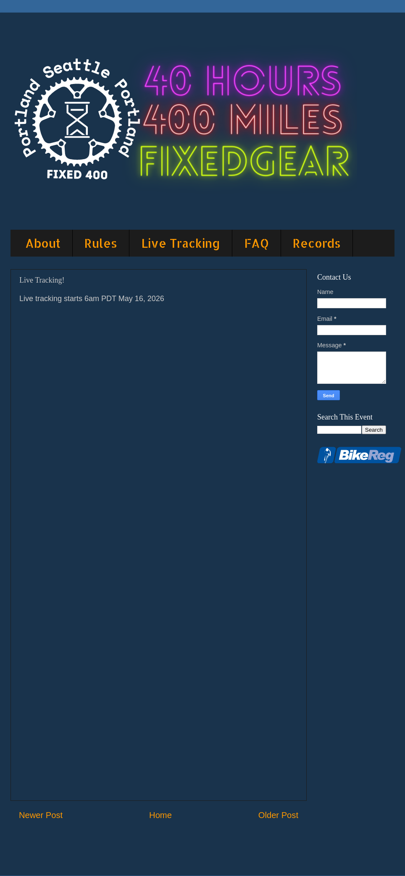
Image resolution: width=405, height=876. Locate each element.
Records (317, 243)
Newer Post (41, 815)
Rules (100, 243)
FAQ (256, 243)
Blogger (282, 859)
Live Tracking (180, 243)
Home (160, 815)
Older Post (278, 815)
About (42, 243)
